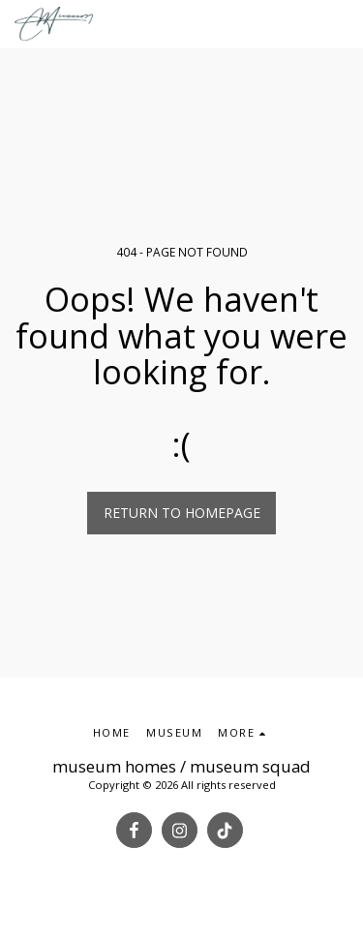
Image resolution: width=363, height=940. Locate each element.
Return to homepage (182, 512)
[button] (340, 24)
